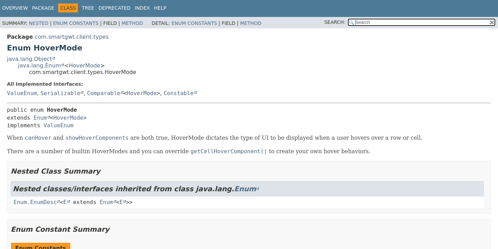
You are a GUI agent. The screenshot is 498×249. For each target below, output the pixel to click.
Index (142, 8)
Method (132, 23)
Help (160, 8)
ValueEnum (22, 93)
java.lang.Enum (39, 65)
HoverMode (84, 65)
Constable (179, 93)
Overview (15, 8)
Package (43, 8)
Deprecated (114, 8)
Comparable (103, 93)
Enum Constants (76, 23)
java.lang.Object (29, 59)
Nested (38, 23)
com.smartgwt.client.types (72, 37)
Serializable (60, 93)
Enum (40, 117)
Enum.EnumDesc (35, 202)
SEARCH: (334, 22)
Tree (88, 8)
